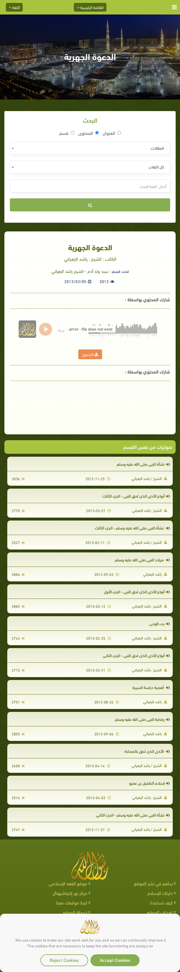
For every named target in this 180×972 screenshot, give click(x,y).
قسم (66, 133)
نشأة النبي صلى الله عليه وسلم (143, 464)
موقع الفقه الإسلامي (68, 883)
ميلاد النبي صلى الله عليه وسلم (142, 559)
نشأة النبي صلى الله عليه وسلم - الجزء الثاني (133, 815)
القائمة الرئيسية (90, 7)
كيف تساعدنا (161, 902)
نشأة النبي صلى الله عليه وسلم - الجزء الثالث (132, 528)
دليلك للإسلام (160, 892)
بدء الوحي (159, 623)
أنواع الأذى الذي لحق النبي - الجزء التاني (136, 655)
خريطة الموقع (75, 911)
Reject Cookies (64, 959)
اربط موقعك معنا (71, 902)
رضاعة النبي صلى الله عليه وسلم (142, 719)
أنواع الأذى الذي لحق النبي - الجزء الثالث (136, 496)
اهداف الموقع (160, 911)
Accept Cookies (115, 959)
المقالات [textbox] (157, 148)
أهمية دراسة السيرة (151, 687)
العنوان (112, 133)
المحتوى (88, 133)
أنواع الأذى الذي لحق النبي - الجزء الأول (137, 591)
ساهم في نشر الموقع (153, 883)
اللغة (14, 7)
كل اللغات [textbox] (156, 167)
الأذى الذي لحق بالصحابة (147, 751)
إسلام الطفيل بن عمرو (149, 783)
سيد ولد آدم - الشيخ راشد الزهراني (79, 271)
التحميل (90, 354)
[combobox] (90, 148)
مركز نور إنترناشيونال (70, 892)
